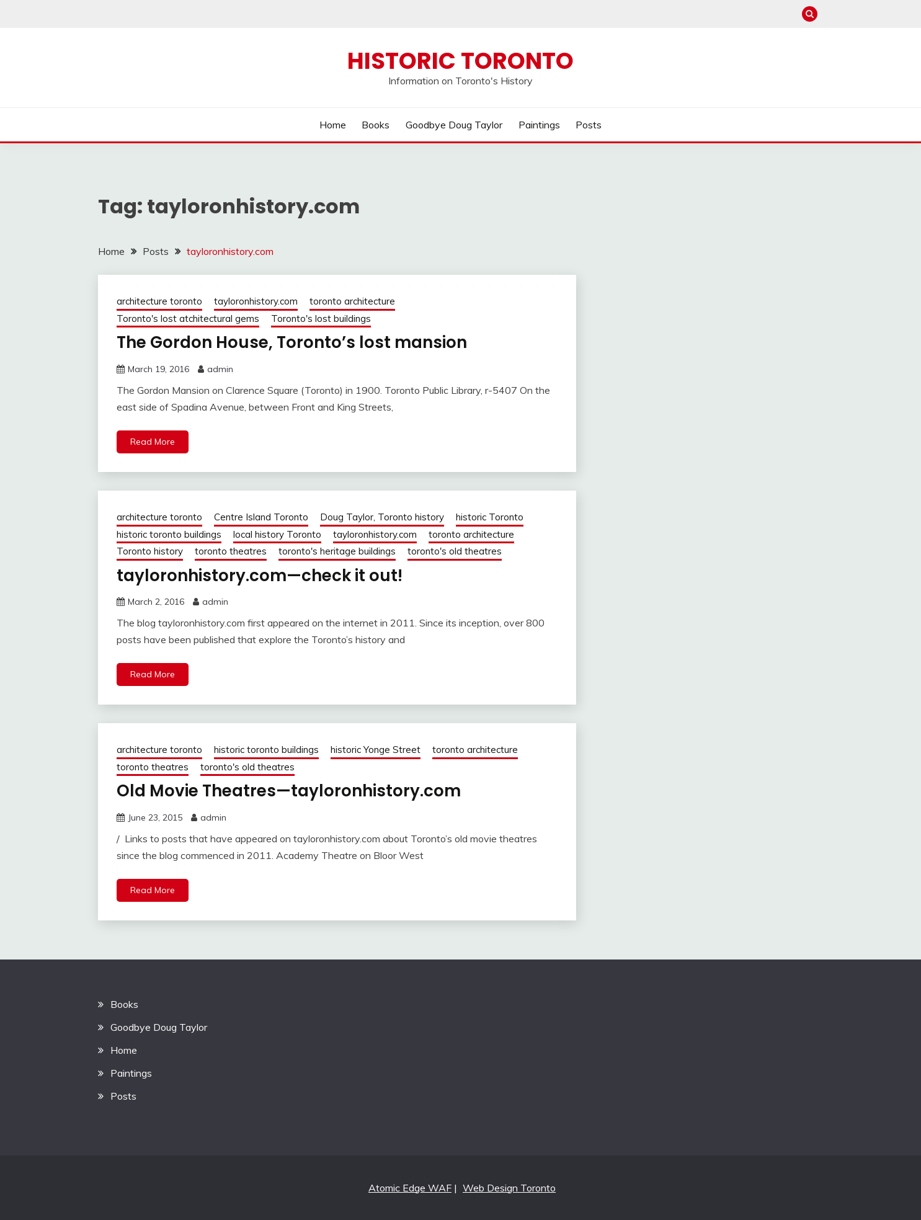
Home (332, 124)
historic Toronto (489, 517)
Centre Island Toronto (261, 517)
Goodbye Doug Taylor (454, 124)
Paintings (539, 124)
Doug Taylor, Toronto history (382, 517)
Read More (152, 441)
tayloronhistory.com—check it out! (260, 575)
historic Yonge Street (375, 749)
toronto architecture (352, 301)
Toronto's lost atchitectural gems (188, 318)
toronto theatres (231, 551)
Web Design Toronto (509, 1188)
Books (375, 124)
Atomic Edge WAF (410, 1188)
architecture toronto (159, 301)
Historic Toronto (460, 61)
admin (220, 369)
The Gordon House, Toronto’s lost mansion (292, 342)
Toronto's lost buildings (321, 318)
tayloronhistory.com (256, 301)
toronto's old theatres (454, 551)
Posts (589, 124)
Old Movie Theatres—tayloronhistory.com (289, 791)
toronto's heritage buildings (337, 551)
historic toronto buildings (169, 534)
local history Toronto (277, 534)
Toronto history (150, 551)
